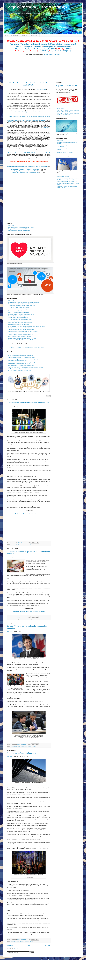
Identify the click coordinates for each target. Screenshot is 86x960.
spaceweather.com (54, 54)
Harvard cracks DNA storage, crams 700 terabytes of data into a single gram (66, 151)
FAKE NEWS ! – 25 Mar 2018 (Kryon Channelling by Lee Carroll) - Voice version (26, 347)
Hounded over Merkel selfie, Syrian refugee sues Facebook (21, 339)
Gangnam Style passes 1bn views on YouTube (25, 170)
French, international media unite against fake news (19, 336)
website (46, 54)
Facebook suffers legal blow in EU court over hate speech (21, 304)
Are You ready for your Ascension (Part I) (28, 51)
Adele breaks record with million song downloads (19, 230)
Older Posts (47, 945)
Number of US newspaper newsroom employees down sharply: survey (24, 309)
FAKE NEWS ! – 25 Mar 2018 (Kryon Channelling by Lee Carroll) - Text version (25, 346)
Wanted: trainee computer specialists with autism (68, 178)
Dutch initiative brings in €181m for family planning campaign (21, 362)
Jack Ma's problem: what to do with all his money (19, 368)
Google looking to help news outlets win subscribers (19, 321)
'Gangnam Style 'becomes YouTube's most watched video (25, 172)
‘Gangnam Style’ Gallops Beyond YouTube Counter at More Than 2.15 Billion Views (27, 166)
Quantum (25, 746)
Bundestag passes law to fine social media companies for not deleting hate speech (26, 326)
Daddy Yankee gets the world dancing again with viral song (21, 227)
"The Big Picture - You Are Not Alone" (57, 47)
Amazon (12, 941)
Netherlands (20, 544)
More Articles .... (11, 225)
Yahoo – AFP (10, 406)
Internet (16, 619)
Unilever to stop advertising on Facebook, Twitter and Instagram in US (23, 302)
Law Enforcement (22, 619)
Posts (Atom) (16, 948)
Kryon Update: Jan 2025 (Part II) (61, 51)
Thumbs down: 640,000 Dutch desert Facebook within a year (21, 305)
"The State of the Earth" (23, 49)
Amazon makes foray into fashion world (23, 753)
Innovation (16, 544)
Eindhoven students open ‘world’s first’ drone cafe (28, 513)
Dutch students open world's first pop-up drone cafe (28, 403)
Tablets (40, 619)
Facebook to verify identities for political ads (18, 317)
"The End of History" (41, 89)
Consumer (16, 941)
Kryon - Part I (25, 35)
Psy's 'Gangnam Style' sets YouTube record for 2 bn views (25, 169)
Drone (12, 544)
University (29, 544)
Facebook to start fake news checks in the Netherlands (20, 334)
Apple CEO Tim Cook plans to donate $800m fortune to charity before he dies (25, 367)
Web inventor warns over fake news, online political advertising (22, 333)
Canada (12, 746)
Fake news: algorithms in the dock (15, 310)
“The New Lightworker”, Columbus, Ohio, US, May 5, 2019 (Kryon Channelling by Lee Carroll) (29, 116)
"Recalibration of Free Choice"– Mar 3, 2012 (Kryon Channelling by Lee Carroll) (26, 120)
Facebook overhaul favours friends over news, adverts (20, 319)
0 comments (23, 542)
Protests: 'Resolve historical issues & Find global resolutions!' (43, 44)
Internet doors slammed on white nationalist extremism (20, 322)
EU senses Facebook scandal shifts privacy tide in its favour (21, 316)
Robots (25, 544)
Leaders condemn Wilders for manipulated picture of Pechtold (22, 338)
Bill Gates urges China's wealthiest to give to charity (19, 370)
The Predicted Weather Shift (44, 49)
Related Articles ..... (61, 108)
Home (7, 35)
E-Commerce (21, 941)
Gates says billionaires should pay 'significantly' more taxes (21, 357)
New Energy (20, 746)
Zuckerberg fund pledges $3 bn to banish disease (19, 363)
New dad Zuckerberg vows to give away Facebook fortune (21, 365)
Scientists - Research (32, 746)
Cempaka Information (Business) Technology (37, 7)
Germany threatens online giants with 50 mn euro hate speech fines (23, 331)
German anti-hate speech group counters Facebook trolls (21, 329)
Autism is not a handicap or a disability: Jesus (67, 181)
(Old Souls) (45, 51)
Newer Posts (10, 945)
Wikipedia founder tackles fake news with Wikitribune (20, 328)
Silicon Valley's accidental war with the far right (18, 324)
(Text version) (46, 127)
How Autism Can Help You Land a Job (65, 179)
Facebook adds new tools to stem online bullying (19, 307)
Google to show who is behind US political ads (18, 312)
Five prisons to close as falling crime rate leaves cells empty (29, 611)
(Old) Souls (9, 121)
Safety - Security (35, 619)
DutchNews (9, 557)
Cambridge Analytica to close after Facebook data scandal (21, 314)
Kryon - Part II (34, 35)
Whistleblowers (15, 35)
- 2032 (63, 49)
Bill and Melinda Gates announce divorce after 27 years (20, 355)
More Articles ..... (12, 300)
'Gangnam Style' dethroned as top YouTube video (19, 229)
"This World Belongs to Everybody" (28, 47)
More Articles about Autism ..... (64, 176)
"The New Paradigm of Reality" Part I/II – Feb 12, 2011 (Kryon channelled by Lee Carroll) (29, 152)
